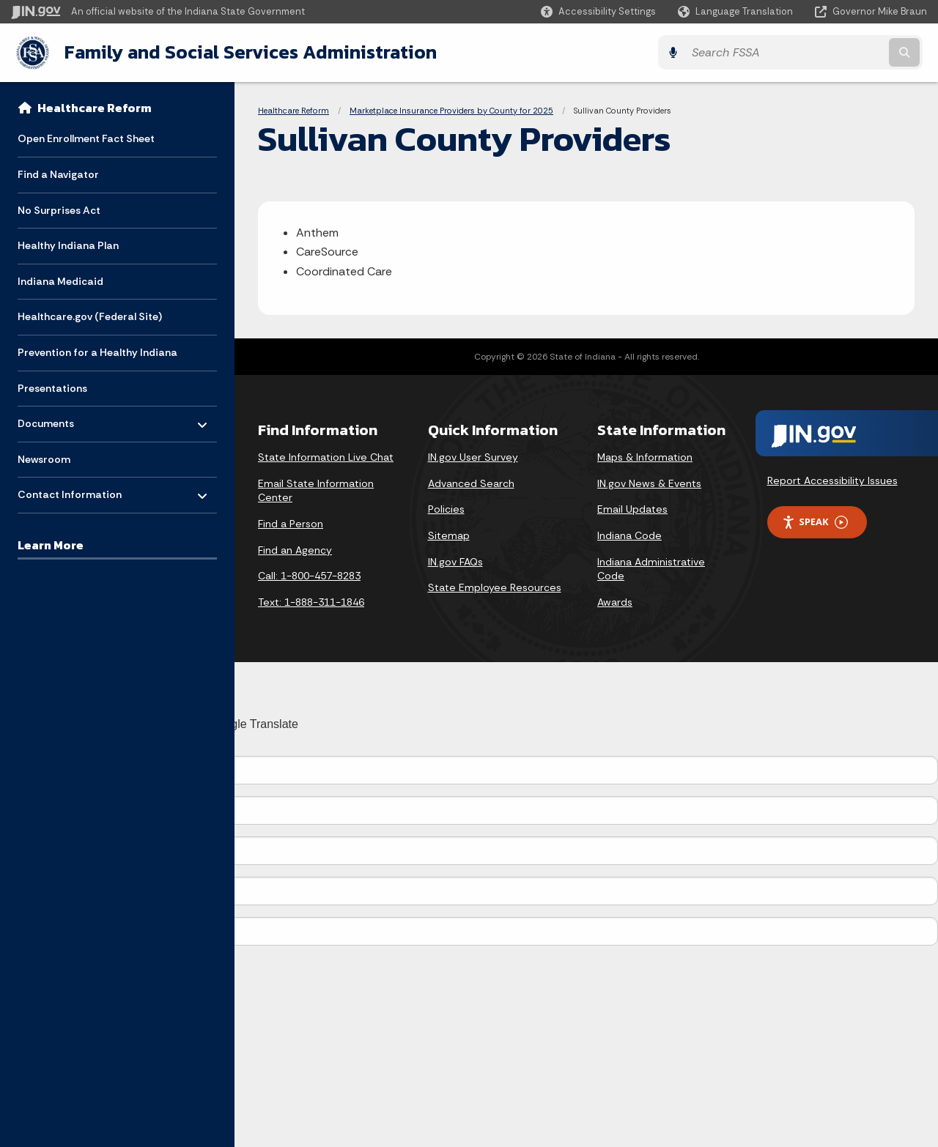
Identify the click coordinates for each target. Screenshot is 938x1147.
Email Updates (632, 509)
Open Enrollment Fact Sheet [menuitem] (86, 137)
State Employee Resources (494, 586)
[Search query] (815, 52)
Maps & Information (645, 456)
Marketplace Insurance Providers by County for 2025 (451, 110)
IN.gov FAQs (455, 561)
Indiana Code (629, 534)
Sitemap (449, 534)
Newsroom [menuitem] (44, 458)
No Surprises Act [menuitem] (59, 209)
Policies (446, 509)
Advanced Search (471, 482)
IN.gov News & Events (649, 482)
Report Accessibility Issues (832, 480)
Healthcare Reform (94, 107)
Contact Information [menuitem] (70, 490)
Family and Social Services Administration (246, 52)
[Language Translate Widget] (737, 12)
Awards (614, 601)
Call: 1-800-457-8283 (309, 575)
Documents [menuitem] (60, 419)
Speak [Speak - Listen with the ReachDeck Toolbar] (815, 521)
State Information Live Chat (326, 456)
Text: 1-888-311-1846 (311, 601)
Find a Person (290, 523)
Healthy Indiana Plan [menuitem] (68, 244)
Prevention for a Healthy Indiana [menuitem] (97, 351)
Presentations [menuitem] (52, 387)
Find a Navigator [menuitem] (58, 173)
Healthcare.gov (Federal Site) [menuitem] (90, 315)
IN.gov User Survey (473, 456)
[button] (598, 11)
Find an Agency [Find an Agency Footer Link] (295, 549)
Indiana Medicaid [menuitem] (60, 280)
